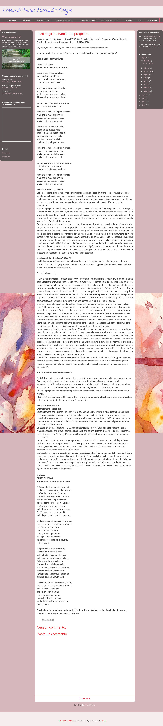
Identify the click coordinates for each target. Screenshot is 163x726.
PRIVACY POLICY (66, 721)
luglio (146, 78)
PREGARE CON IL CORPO (12, 82)
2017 (144, 102)
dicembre (147, 61)
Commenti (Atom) (88, 705)
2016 (144, 105)
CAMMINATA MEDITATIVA (12, 94)
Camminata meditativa (64, 20)
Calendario (26, 20)
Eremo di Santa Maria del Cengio (37, 11)
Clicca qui (154, 46)
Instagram (6, 157)
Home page (11, 20)
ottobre (147, 68)
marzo (146, 84)
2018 (144, 98)
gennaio (147, 91)
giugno (146, 81)
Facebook (6, 153)
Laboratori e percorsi (87, 20)
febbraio (147, 88)
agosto (146, 75)
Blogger (104, 721)
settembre (148, 71)
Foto (139, 20)
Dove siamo (152, 20)
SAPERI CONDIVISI (10, 88)
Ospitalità (128, 20)
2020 (144, 58)
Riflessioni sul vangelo (110, 20)
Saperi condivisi (42, 20)
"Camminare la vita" (11, 37)
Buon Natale (148, 64)
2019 (144, 95)
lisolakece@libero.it (152, 37)
